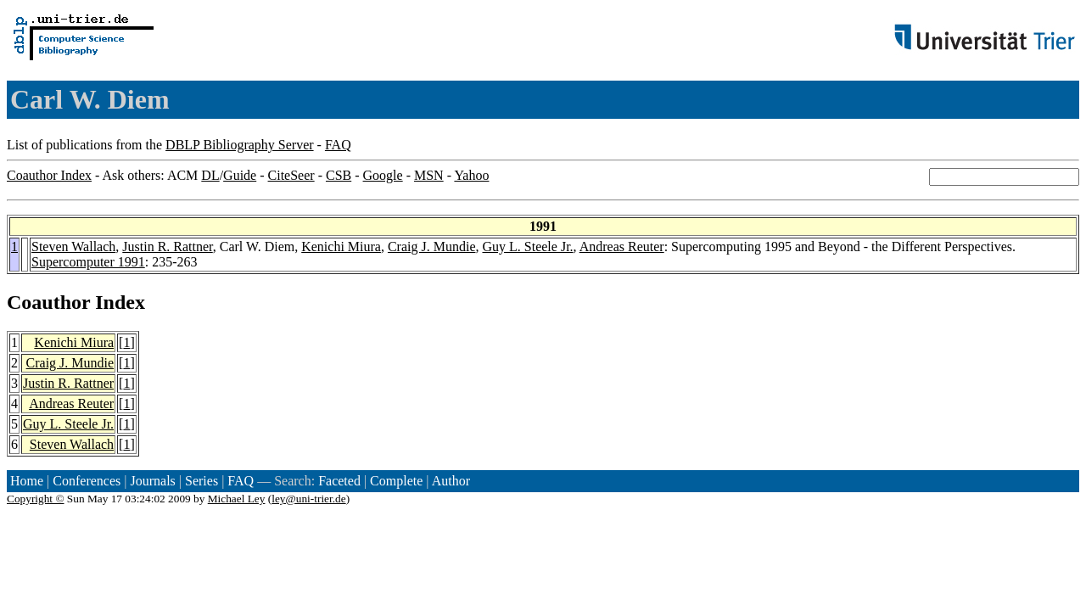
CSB (338, 175)
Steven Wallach (73, 246)
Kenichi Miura (341, 246)
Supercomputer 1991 (88, 262)
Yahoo (471, 175)
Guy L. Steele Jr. (527, 246)
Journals (152, 481)
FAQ (338, 144)
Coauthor (48, 302)
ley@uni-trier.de (308, 498)
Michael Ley (237, 498)
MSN (429, 175)
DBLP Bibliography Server (239, 144)
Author (451, 481)
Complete (396, 481)
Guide (239, 175)
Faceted (339, 481)
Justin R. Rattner (167, 246)
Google (383, 175)
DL (210, 175)
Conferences (86, 481)
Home (26, 481)
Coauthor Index (49, 175)
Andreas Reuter (621, 246)
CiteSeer (291, 175)
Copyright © (35, 498)
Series (201, 481)
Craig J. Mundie (432, 246)
